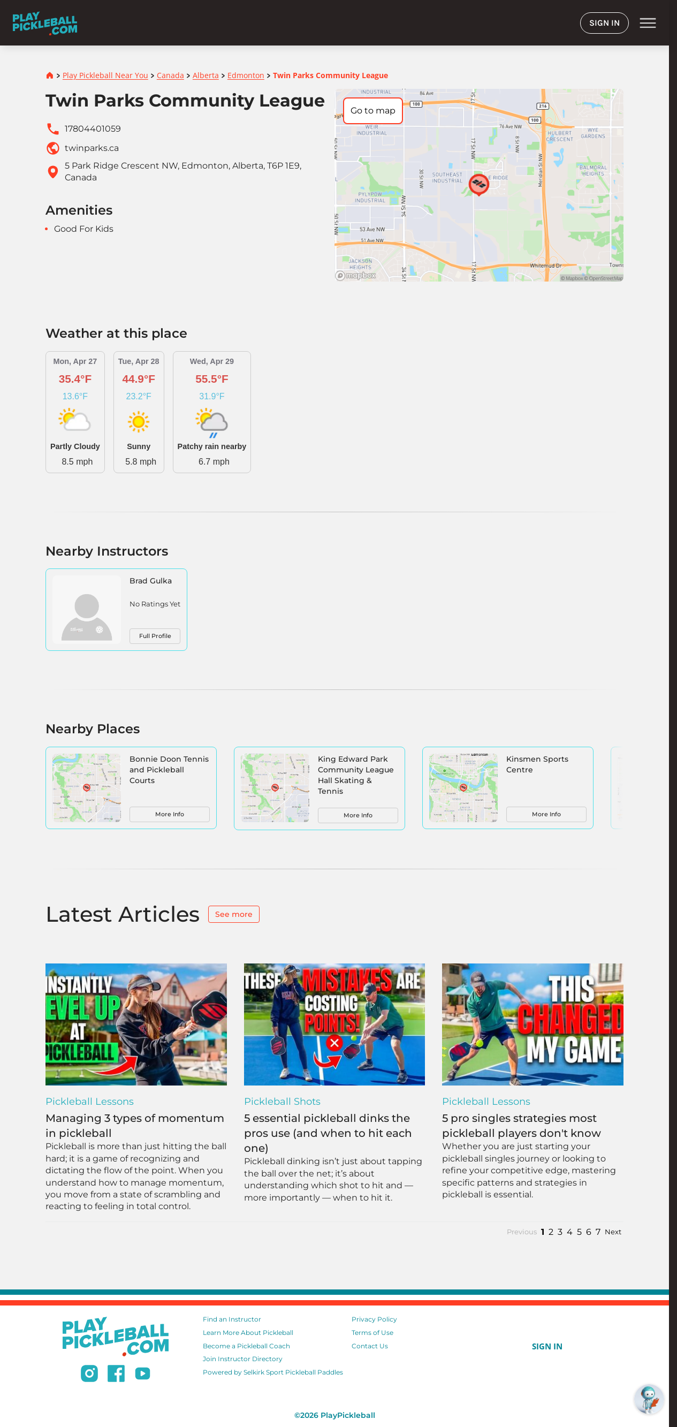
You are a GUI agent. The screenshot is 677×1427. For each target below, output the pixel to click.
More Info (169, 814)
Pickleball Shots (282, 1101)
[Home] (45, 22)
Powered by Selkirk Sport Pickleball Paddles (273, 1372)
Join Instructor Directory (243, 1359)
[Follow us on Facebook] (116, 1375)
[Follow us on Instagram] (89, 1375)
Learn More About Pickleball (248, 1333)
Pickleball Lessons (89, 1101)
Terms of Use (372, 1333)
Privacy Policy (374, 1319)
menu (648, 23)
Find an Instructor (232, 1319)
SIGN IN (604, 23)
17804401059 (93, 129)
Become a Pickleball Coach (246, 1346)
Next (613, 1232)
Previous (522, 1232)
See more (234, 914)
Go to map (373, 110)
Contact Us (370, 1346)
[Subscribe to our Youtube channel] (143, 1375)
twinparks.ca (92, 148)
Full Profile (155, 636)
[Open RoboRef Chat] (649, 1399)
